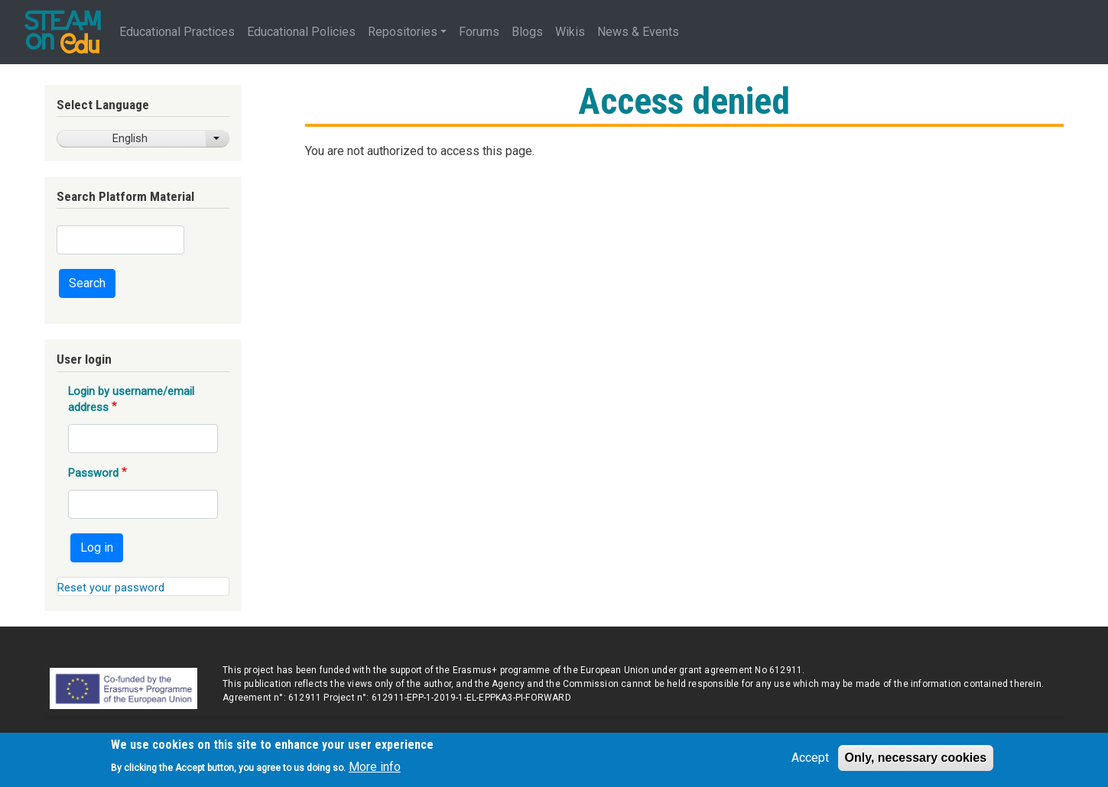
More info (375, 770)
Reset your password (110, 587)
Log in (96, 547)
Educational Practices (177, 31)
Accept (810, 762)
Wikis (570, 31)
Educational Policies (301, 31)
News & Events (638, 31)
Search (87, 283)
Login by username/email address (131, 398)
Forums (479, 31)
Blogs (527, 31)
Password (93, 473)
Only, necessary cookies (916, 762)
